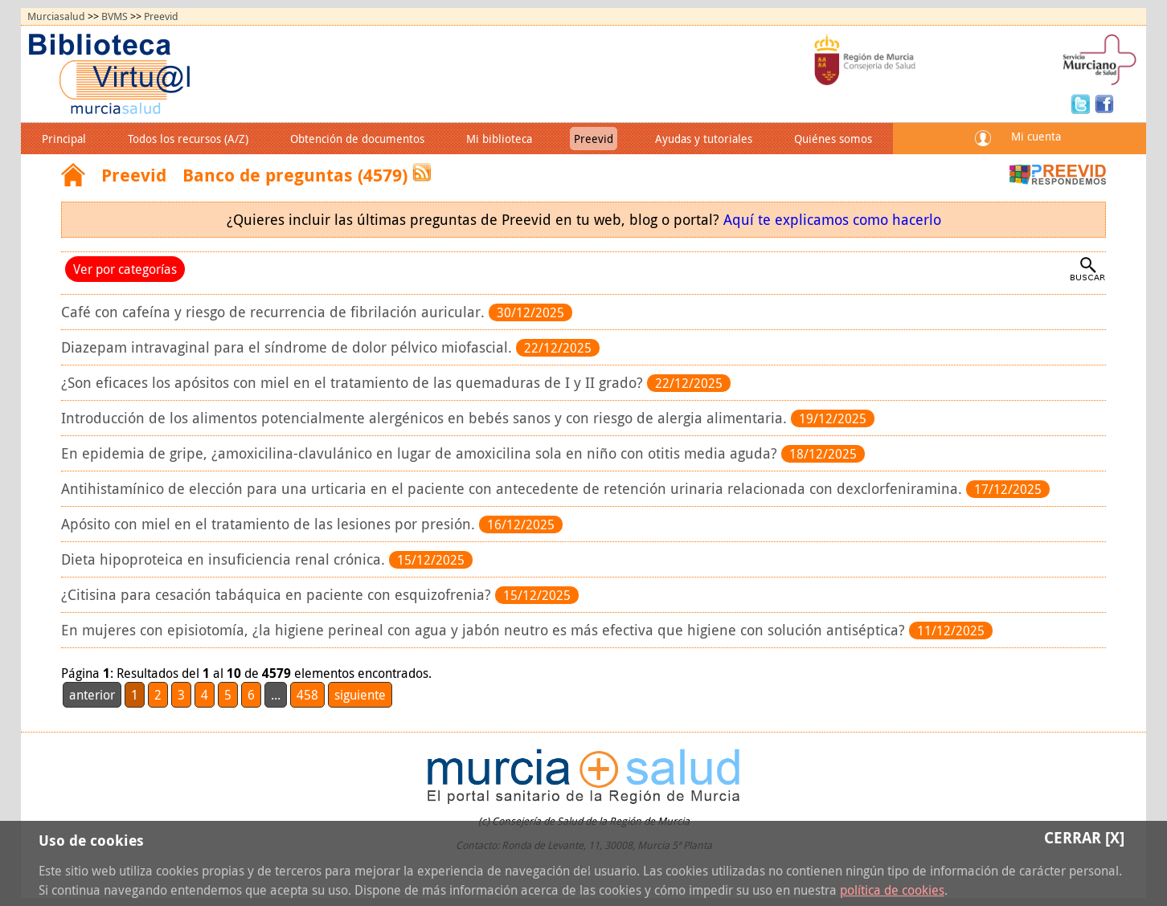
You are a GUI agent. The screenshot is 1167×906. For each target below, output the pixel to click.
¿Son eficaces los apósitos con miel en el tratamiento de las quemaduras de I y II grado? (354, 382)
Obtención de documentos (357, 138)
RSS (422, 172)
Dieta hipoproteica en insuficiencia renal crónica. (225, 559)
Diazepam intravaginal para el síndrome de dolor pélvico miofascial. (288, 347)
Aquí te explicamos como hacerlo (832, 219)
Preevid (161, 16)
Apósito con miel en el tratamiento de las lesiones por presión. (270, 524)
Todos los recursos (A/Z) (188, 138)
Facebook (1104, 103)
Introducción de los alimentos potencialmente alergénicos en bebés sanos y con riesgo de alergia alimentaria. (426, 418)
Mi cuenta (1036, 136)
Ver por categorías (125, 269)
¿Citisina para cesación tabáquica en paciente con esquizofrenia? (278, 595)
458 (307, 695)
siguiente (360, 695)
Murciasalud (56, 16)
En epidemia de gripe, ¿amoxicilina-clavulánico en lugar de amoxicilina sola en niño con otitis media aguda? (421, 453)
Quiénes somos (833, 138)
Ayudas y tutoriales (703, 138)
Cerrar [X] (1084, 837)
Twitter (1083, 103)
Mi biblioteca (499, 138)
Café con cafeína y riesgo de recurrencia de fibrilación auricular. (275, 312)
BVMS (114, 16)
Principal (64, 138)
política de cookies (892, 890)
